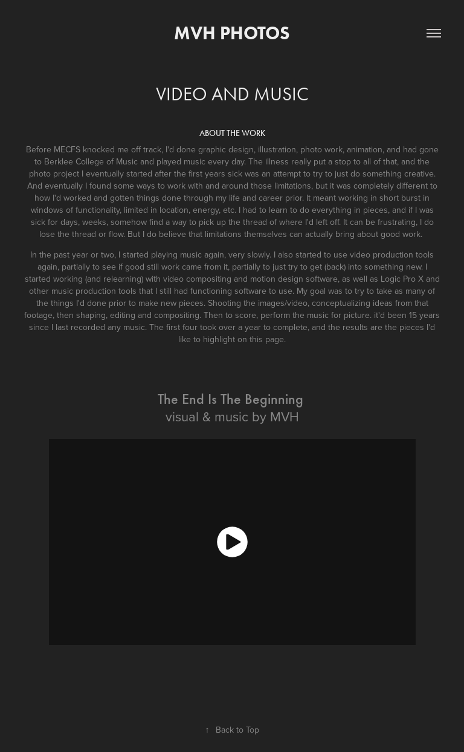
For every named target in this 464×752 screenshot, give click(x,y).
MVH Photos (232, 33)
